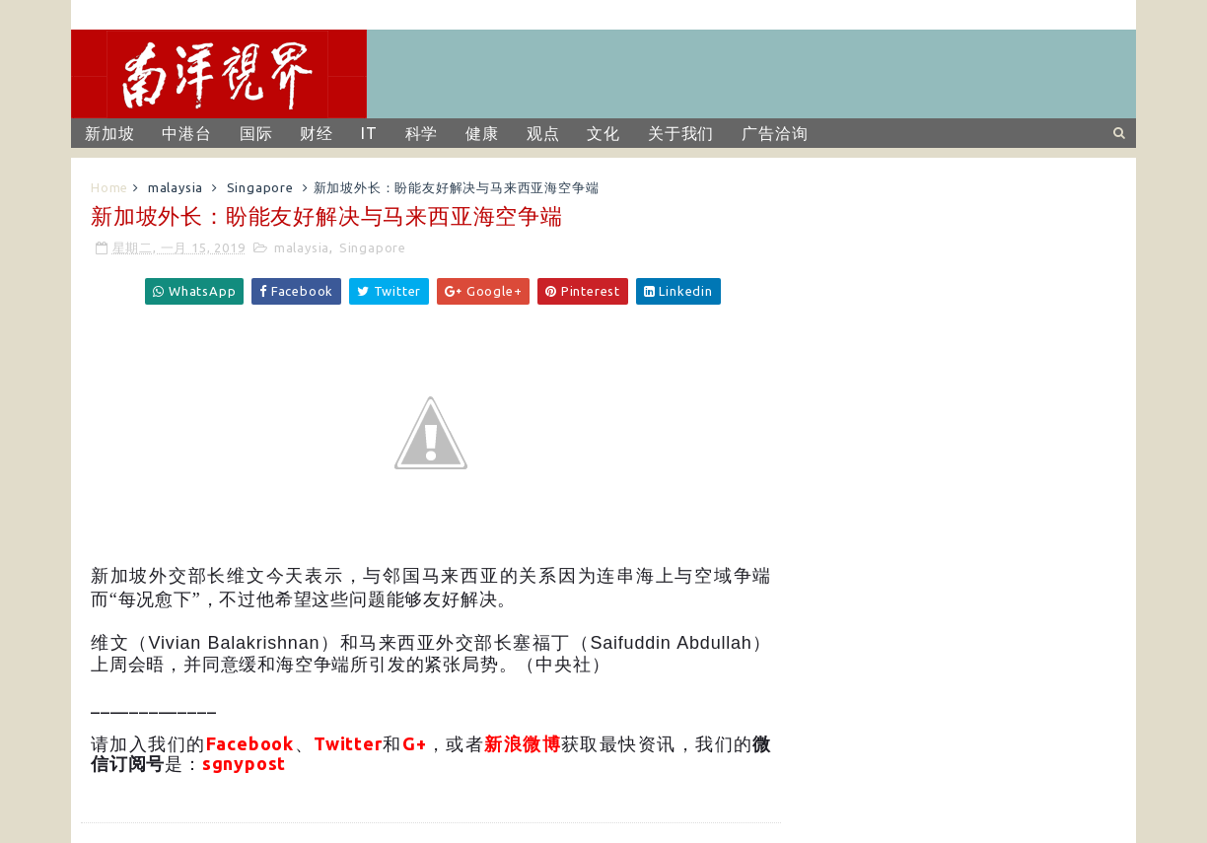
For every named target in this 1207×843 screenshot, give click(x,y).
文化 (603, 133)
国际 (256, 133)
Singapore (260, 187)
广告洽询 (775, 133)
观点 (543, 133)
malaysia (175, 187)
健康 (482, 133)
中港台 (186, 133)
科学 (422, 133)
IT (369, 133)
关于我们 (681, 133)
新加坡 (109, 133)
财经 (316, 133)
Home (109, 187)
